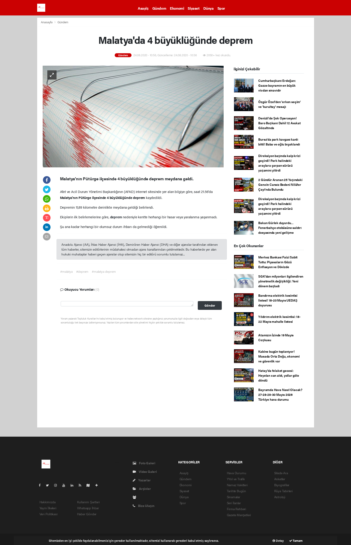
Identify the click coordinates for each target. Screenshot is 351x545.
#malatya (66, 271)
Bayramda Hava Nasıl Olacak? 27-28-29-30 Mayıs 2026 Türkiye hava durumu (280, 394)
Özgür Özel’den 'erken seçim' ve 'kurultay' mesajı (279, 104)
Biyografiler (282, 485)
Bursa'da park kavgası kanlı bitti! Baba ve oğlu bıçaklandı (279, 141)
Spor (221, 8)
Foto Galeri (144, 463)
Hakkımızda (47, 502)
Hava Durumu (236, 473)
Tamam (296, 540)
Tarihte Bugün (236, 491)
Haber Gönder (87, 514)
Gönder (209, 305)
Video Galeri (145, 471)
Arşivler (142, 488)
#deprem (82, 271)
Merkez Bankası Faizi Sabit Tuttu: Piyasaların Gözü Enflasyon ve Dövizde (277, 262)
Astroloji (279, 497)
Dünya (208, 8)
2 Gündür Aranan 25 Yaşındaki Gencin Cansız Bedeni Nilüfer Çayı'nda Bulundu (280, 184)
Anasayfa (47, 22)
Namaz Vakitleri (237, 485)
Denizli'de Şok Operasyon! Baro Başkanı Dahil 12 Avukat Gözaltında (279, 123)
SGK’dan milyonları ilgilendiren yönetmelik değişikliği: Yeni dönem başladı (280, 281)
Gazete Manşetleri (239, 514)
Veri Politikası (48, 514)
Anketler (279, 479)
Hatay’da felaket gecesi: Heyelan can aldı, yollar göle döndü (278, 375)
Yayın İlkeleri (47, 508)
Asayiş (143, 8)
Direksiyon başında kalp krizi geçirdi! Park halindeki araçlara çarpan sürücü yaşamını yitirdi (279, 162)
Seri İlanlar (234, 503)
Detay (278, 540)
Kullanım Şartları (88, 502)
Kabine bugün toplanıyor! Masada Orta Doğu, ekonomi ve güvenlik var (279, 356)
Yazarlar (142, 480)
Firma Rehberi (236, 508)
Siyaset (193, 8)
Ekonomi (177, 8)
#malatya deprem (104, 271)
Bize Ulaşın (143, 505)
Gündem (159, 8)
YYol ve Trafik (236, 479)
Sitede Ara (281, 473)
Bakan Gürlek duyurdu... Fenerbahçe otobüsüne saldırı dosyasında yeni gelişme (279, 227)
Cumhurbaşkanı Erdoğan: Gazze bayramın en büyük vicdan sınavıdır (277, 85)
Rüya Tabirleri (283, 491)
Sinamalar (233, 497)
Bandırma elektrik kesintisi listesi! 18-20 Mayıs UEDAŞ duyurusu (277, 300)
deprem (116, 216)
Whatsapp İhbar (88, 508)
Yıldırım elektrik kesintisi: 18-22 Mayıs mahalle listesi (279, 319)
